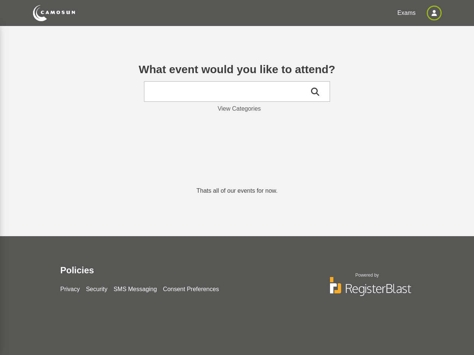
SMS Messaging (135, 289)
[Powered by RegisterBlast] (367, 290)
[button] (434, 13)
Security (97, 289)
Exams (406, 13)
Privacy (70, 289)
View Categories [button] (239, 108)
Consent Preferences (191, 289)
